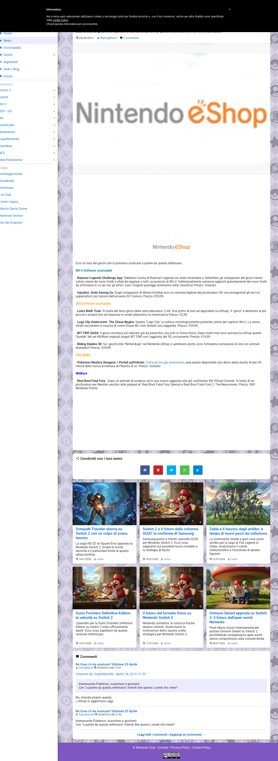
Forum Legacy (13, 202)
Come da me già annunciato (165, 362)
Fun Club (9, 195)
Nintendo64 (11, 132)
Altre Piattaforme (15, 160)
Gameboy (9, 146)
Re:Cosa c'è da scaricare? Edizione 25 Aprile (106, 664)
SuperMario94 (86, 714)
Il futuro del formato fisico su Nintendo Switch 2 (167, 615)
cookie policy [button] (60, 20)
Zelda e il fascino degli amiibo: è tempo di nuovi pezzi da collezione (238, 531)
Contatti (162, 747)
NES (6, 153)
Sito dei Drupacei (14, 222)
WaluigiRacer (86, 667)
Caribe (99, 559)
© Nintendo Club (143, 747)
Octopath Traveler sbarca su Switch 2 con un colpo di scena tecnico (101, 533)
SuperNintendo (13, 139)
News (9, 40)
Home (9, 33)
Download (10, 188)
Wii (5, 118)
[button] (230, 9)
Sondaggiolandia (14, 174)
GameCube (10, 125)
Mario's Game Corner (17, 208)
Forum (10, 76)
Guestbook (10, 181)
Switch (7, 97)
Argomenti (12, 62)
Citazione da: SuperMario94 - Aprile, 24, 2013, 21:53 (111, 674)
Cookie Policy (201, 747)
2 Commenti (130, 38)
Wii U (6, 104)
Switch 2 (9, 90)
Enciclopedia (14, 48)
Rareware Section (15, 215)
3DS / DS (9, 111)
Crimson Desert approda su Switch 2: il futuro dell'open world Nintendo (238, 617)
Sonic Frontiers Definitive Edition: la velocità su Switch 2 (103, 615)
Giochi (9, 55)
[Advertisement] (171, 205)
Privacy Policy (180, 747)
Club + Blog (13, 69)
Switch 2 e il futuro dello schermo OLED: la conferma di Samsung (170, 531)
